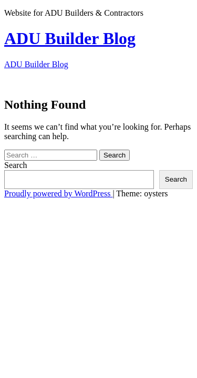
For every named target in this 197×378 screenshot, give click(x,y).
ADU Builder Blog (70, 38)
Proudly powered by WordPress (58, 193)
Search (15, 165)
